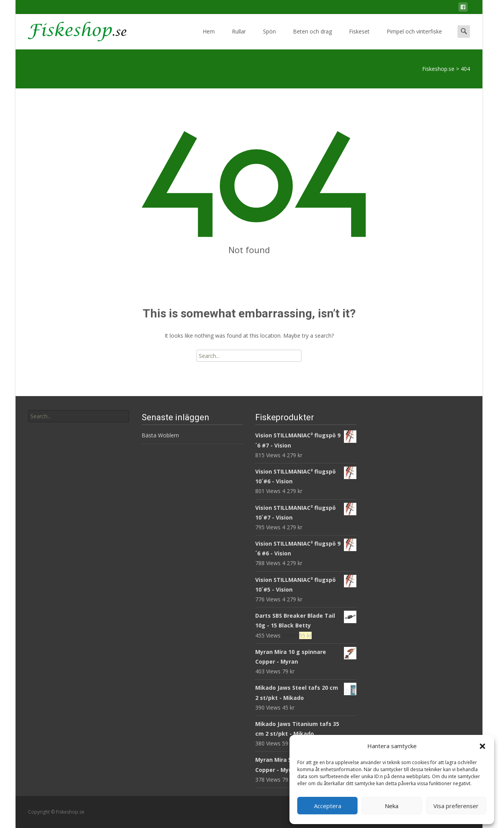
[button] (482, 746)
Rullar (239, 38)
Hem (209, 38)
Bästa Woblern (160, 435)
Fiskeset (359, 38)
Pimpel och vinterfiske (414, 38)
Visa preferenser (456, 806)
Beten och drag (312, 38)
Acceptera (327, 806)
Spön (269, 38)
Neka (391, 806)
